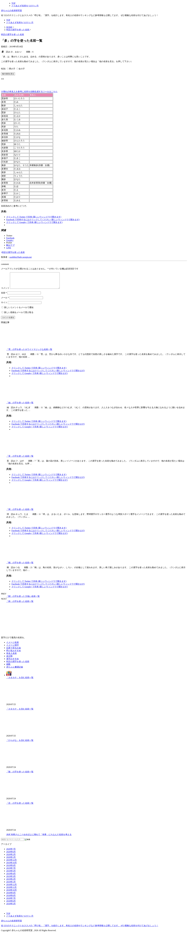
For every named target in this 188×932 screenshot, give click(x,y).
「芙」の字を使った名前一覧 (19, 459)
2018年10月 (11, 893)
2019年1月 (11, 885)
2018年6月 (11, 904)
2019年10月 (11, 866)
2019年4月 (11, 877)
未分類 (9, 659)
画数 (8, 667)
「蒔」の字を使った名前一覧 (19, 604)
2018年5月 (11, 907)
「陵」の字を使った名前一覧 (19, 775)
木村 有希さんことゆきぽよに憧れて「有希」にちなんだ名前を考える (39, 838)
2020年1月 (11, 860)
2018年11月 (11, 890)
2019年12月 (11, 863)
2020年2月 (11, 857)
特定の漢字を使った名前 (13, 252)
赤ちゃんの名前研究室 (11, 10)
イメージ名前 (12, 645)
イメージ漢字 (12, 648)
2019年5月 (11, 874)
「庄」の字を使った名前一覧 (19, 806)
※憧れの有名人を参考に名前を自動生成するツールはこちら (29, 91)
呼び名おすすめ (13, 654)
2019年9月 (11, 868)
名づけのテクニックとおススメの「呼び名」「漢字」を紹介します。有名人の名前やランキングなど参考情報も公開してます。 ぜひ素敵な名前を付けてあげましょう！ (79, 925)
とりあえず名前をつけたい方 (25, 6)
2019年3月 (11, 879)
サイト (4, 305)
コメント (5, 291)
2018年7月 (11, 901)
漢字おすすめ (12, 662)
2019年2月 (11, 882)
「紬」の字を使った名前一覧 (19, 406)
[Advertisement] (31, 84)
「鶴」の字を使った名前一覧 (19, 566)
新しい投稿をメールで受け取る (18, 315)
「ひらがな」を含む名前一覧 (19, 743)
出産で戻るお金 (13, 651)
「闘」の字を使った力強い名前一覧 (23, 599)
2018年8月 (11, 898)
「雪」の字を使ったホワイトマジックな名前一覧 (29, 352)
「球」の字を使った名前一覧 (19, 512)
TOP (13, 3)
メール (5, 301)
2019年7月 (11, 871)
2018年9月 (11, 896)
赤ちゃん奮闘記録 (14, 670)
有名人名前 (11, 656)
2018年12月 (11, 888)
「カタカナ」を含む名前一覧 (19, 681)
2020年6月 (11, 855)
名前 (4, 296)
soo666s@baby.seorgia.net (20, 257)
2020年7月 (11, 852)
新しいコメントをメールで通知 (18, 310)
